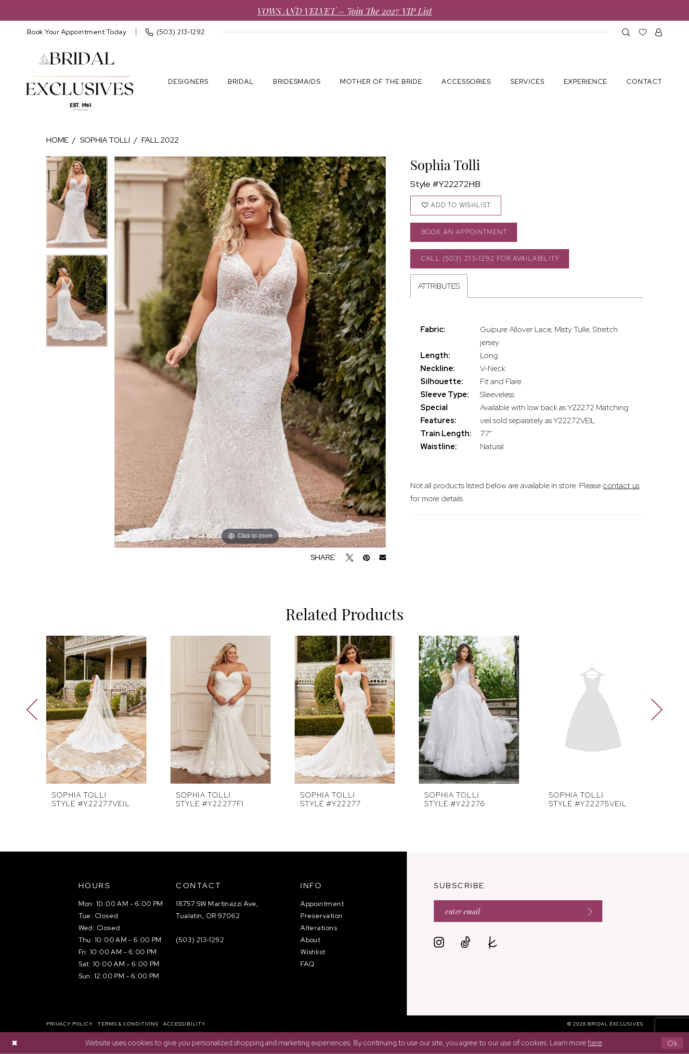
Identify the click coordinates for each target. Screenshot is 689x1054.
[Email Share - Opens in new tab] (382, 557)
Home (57, 140)
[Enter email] (518, 911)
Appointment (322, 903)
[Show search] (626, 32)
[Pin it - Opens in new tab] (366, 557)
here (595, 1043)
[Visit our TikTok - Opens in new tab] (465, 942)
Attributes (439, 286)
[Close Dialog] (14, 1043)
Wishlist (312, 951)
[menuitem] (76, 32)
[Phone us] (175, 32)
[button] (659, 32)
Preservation (321, 915)
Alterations (318, 927)
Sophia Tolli (105, 140)
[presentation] (96, 710)
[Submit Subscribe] (587, 911)
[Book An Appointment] (76, 32)
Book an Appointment (464, 232)
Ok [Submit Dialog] (672, 1043)
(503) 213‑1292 (200, 939)
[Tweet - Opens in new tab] (349, 557)
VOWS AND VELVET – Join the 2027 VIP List (344, 10)
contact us (621, 486)
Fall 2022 (160, 140)
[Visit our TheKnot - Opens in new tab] (493, 942)
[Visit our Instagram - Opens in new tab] (439, 942)
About (310, 939)
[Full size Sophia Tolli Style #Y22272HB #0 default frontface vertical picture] (250, 352)
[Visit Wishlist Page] (643, 32)
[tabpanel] (76, 205)
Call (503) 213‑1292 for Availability (490, 258)
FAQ (307, 964)
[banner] (79, 81)
